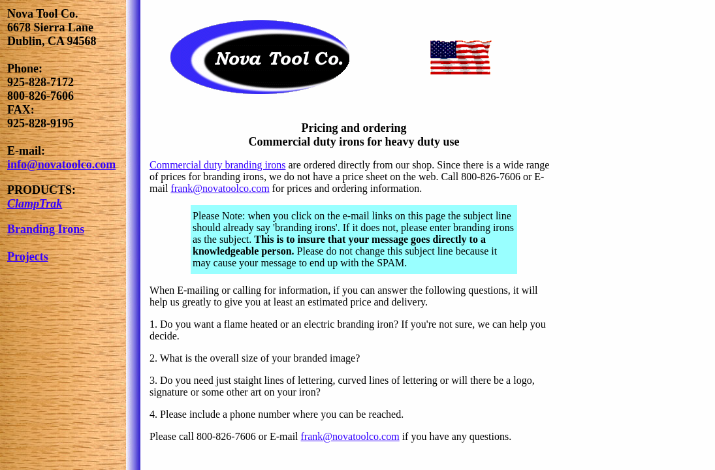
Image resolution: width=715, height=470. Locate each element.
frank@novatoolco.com (219, 188)
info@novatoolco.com (61, 164)
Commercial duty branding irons (217, 164)
